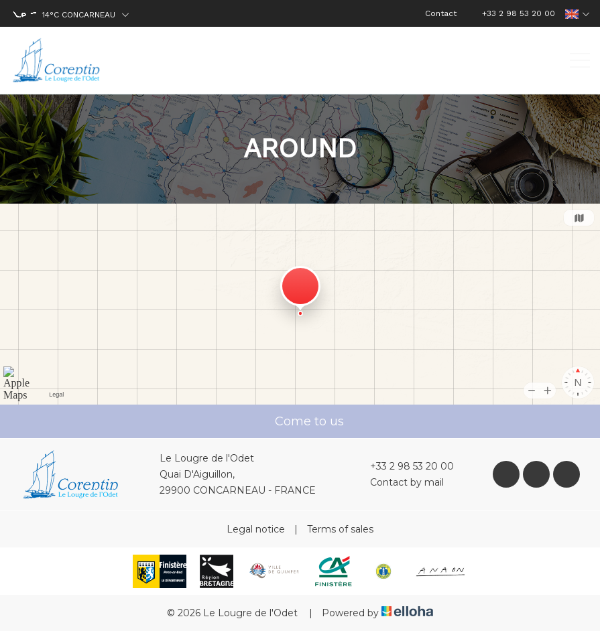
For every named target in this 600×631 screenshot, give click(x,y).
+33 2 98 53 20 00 (404, 466)
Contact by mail (399, 482)
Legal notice (256, 529)
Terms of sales (340, 529)
